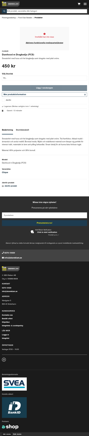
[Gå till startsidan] (11, 4)
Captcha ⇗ (53, 235)
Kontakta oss (7, 315)
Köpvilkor (6, 322)
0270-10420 (9, 253)
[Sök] (44, 11)
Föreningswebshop (9, 18)
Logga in (5, 335)
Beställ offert (7, 319)
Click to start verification (47, 232)
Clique (5, 172)
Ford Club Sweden (25, 18)
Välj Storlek (7, 74)
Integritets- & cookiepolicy (12, 326)
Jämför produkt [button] (9, 186)
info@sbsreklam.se (13, 258)
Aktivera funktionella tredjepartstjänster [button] (44, 43)
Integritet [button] (5, 338)
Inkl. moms (7, 434)
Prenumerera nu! (44, 223)
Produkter (39, 18)
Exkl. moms (17, 434)
